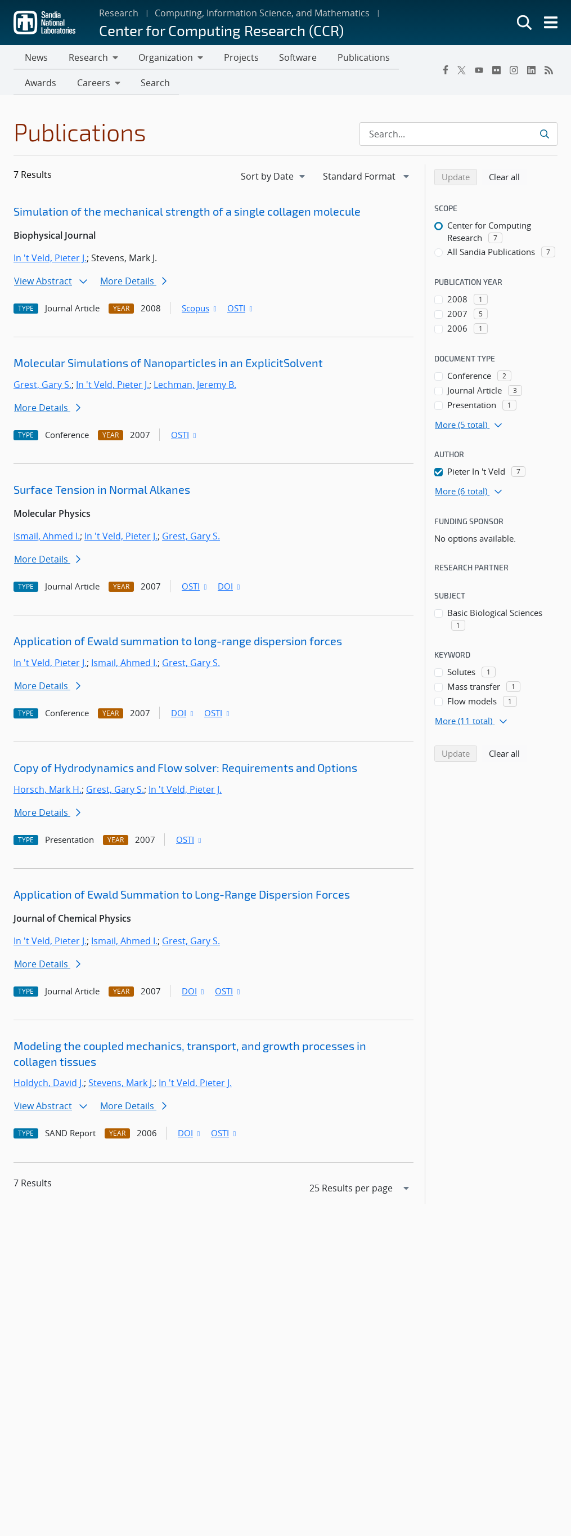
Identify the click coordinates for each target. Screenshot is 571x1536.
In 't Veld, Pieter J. (50, 260)
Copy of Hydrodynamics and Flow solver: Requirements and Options (185, 769)
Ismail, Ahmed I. (47, 538)
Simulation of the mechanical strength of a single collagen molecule (187, 213)
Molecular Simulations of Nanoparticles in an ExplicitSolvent (168, 365)
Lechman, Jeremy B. (195, 387)
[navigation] (274, 178)
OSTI (240, 310)
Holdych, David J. (49, 1085)
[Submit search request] (544, 136)
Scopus (200, 310)
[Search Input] (458, 136)
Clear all (508, 178)
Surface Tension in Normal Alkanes (102, 491)
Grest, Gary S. (42, 387)
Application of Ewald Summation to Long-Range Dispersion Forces (182, 896)
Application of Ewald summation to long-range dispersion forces (178, 643)
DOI (230, 588)
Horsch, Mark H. (48, 791)
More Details (133, 283)
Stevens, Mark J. (121, 1085)
